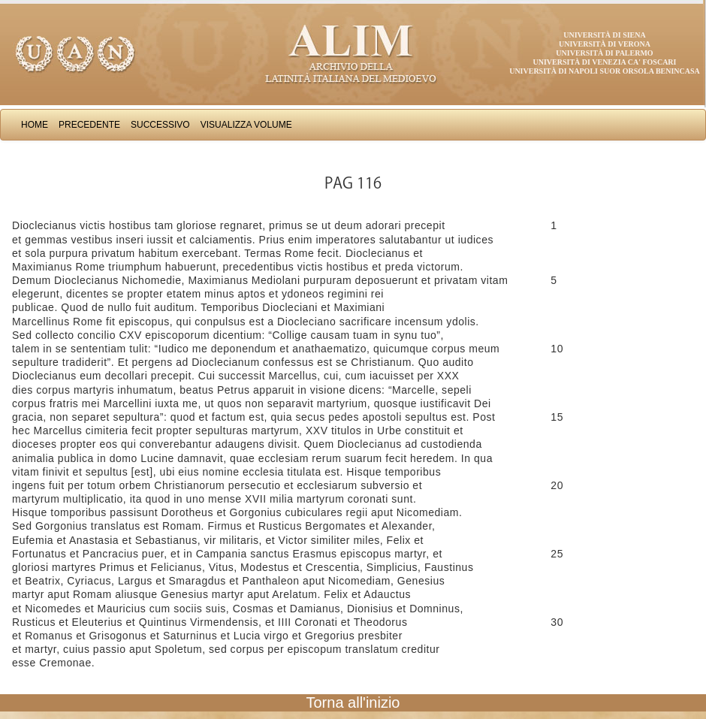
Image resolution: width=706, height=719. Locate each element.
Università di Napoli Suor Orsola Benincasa (604, 71)
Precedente (89, 124)
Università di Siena (604, 35)
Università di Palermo (604, 53)
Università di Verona (604, 44)
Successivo (160, 124)
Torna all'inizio (353, 702)
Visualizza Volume (246, 124)
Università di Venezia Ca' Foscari (605, 62)
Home (34, 124)
